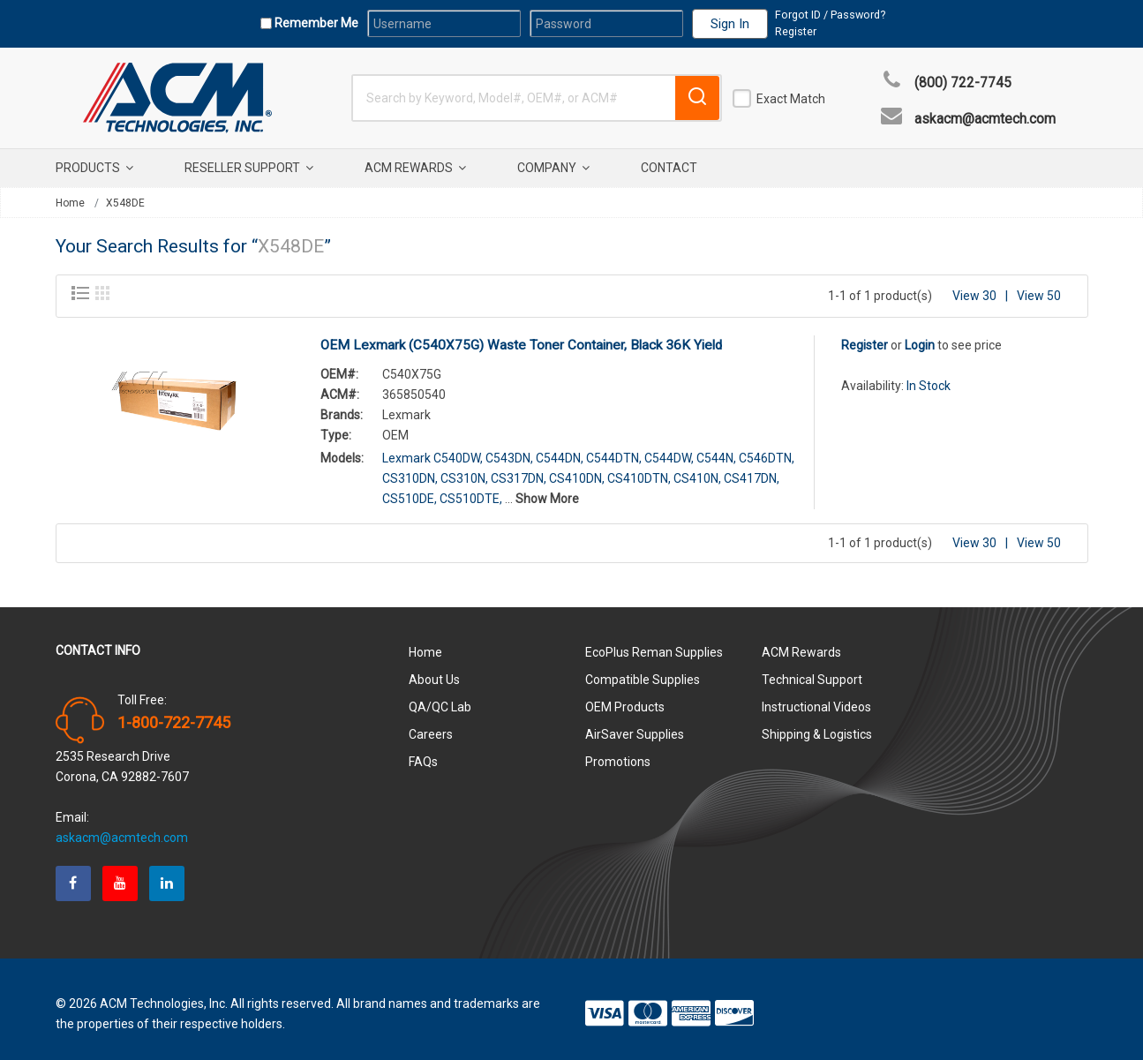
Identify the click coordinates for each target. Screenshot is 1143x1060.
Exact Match (790, 99)
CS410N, (697, 469)
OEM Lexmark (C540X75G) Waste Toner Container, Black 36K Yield (521, 335)
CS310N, (464, 469)
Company (553, 168)
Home (70, 203)
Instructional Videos (816, 697)
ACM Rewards (415, 168)
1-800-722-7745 (173, 713)
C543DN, (509, 448)
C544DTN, (614, 448)
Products (94, 168)
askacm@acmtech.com (985, 119)
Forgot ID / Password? (830, 14)
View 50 (1039, 286)
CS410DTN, (639, 469)
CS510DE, (409, 489)
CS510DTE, (471, 489)
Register (795, 31)
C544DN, (559, 448)
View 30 (974, 286)
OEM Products (625, 697)
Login (920, 335)
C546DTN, (766, 448)
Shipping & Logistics (817, 725)
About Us (434, 670)
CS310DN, (410, 469)
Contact (669, 168)
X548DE (125, 203)
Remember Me (315, 23)
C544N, (716, 448)
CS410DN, (577, 469)
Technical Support (812, 670)
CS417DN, (751, 469)
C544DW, (669, 448)
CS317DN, (518, 469)
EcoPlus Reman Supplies (654, 642)
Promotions (617, 752)
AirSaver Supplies (634, 725)
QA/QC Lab (440, 697)
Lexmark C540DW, (432, 448)
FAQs (423, 752)
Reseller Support (248, 168)
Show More (547, 489)
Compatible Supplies (642, 670)
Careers (431, 725)
